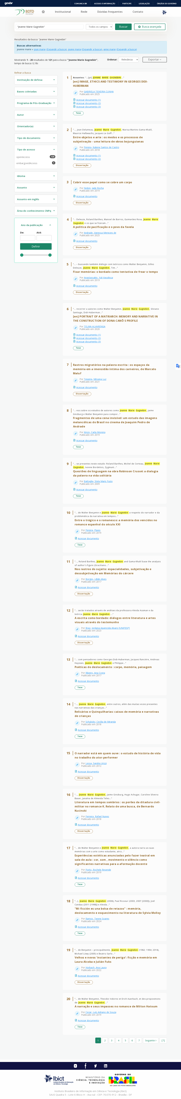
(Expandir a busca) (56, 49)
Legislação (144, 4)
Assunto (22, 187)
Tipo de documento (28, 138)
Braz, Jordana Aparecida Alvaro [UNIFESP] (108, 628)
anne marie (109, 49)
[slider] (21, 255)
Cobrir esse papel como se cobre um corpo (102, 182)
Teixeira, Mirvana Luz (95, 379)
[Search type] (99, 27)
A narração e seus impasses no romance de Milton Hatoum (116, 1006)
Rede (84, 11)
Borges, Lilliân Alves (96, 579)
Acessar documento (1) (88, 99)
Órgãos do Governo (166, 4)
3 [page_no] (111, 1040)
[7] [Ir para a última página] (163, 1040)
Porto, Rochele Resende (98, 869)
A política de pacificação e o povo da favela (103, 227)
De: (22, 232)
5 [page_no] (125, 1040)
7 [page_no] (139, 1040)
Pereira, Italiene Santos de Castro (101, 147)
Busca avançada (149, 26)
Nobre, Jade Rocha (94, 188)
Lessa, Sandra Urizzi (96, 763)
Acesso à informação (104, 4)
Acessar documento (86, 196)
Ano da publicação (32, 225)
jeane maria (74, 49)
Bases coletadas (27, 91)
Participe (126, 4)
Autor (20, 114)
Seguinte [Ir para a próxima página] (150, 1040)
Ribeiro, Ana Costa (95, 672)
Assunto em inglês (28, 199)
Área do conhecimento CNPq (34, 210)
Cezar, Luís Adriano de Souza (101, 1012)
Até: (39, 232)
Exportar (154, 59)
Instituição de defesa (29, 79)
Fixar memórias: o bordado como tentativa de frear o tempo (115, 272)
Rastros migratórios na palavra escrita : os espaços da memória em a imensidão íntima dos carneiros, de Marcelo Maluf (114, 369)
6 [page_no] (132, 1040)
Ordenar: (112, 59)
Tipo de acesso (26, 149)
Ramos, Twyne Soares (97, 918)
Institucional (63, 11)
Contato (138, 11)
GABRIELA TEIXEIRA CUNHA (99, 91)
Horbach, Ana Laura (96, 967)
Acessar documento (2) (88, 103)
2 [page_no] (105, 1040)
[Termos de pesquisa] (49, 26)
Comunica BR (80, 4)
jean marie (40, 49)
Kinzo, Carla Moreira (94, 432)
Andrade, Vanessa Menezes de (100, 232)
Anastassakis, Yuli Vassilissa (98, 277)
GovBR (9, 3)
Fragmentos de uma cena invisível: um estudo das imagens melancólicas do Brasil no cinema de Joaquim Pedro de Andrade (115, 422)
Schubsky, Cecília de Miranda (101, 721)
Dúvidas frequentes (110, 11)
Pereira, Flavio (93, 530)
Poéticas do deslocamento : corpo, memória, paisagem (113, 667)
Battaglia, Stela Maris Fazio (98, 481)
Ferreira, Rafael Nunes (97, 816)
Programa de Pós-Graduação (34, 103)
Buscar (123, 26)
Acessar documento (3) (88, 106)
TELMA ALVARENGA (94, 326)
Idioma (21, 176)
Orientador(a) (25, 126)
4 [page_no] (118, 1040)
